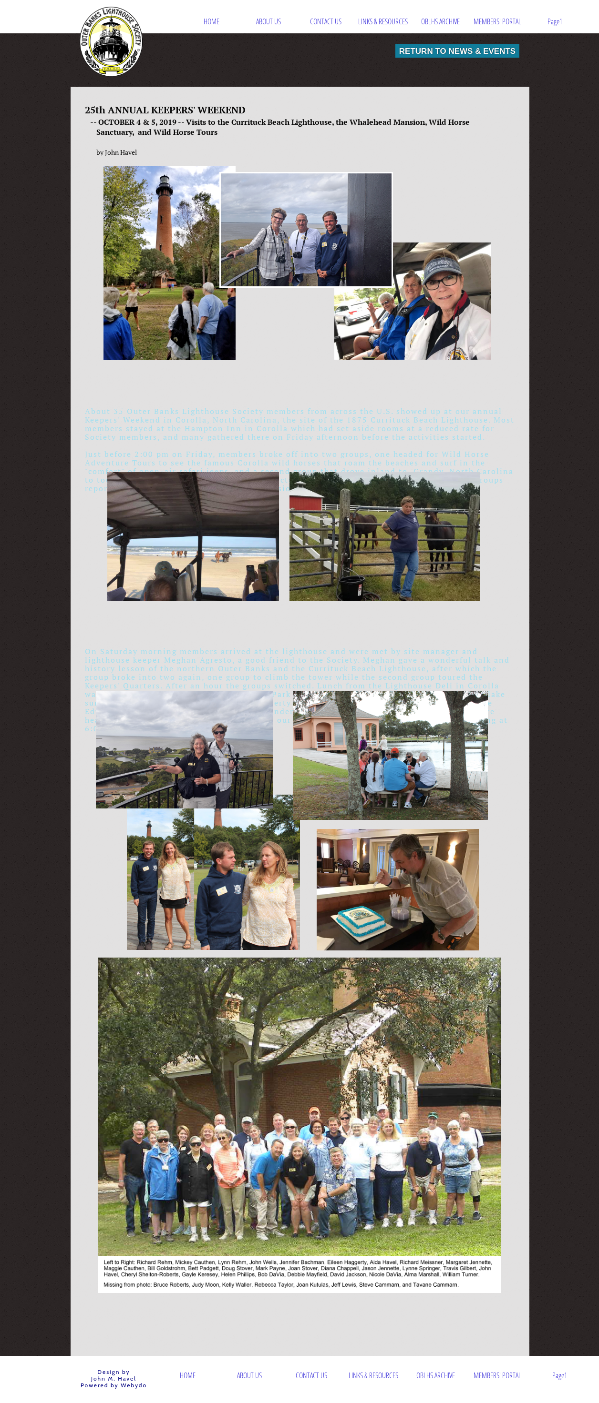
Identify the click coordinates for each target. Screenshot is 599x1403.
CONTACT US (325, 21)
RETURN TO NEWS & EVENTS (457, 50)
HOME (211, 21)
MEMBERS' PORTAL (497, 21)
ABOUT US (268, 21)
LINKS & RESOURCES (383, 21)
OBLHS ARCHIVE (440, 21)
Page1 (554, 21)
